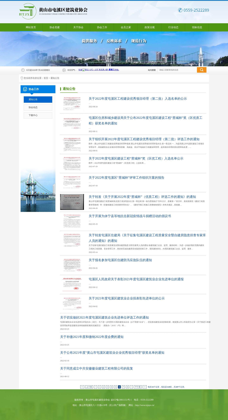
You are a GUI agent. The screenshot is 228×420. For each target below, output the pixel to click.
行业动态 (173, 27)
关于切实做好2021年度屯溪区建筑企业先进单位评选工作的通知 (104, 317)
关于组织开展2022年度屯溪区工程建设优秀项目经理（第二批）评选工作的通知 (144, 139)
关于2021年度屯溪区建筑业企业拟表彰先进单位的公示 (127, 298)
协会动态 (33, 107)
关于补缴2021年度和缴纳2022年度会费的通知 (92, 337)
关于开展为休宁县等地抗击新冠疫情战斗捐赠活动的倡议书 (130, 216)
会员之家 (126, 27)
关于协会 (78, 27)
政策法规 (150, 27)
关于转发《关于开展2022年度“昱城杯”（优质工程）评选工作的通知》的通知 (142, 196)
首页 (46, 78)
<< (82, 387)
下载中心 (33, 115)
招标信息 (197, 27)
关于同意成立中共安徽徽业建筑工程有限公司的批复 (96, 368)
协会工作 (102, 27)
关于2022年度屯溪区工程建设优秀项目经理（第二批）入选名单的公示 (138, 98)
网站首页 (31, 27)
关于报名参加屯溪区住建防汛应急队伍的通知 (120, 260)
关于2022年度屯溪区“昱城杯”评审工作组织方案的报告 (126, 177)
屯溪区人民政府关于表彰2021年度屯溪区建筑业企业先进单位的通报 (136, 279)
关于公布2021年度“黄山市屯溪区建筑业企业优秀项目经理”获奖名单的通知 (112, 352)
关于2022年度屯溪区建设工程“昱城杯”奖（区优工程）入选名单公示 (136, 158)
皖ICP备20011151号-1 (121, 400)
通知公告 (55, 78)
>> (145, 387)
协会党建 (55, 27)
